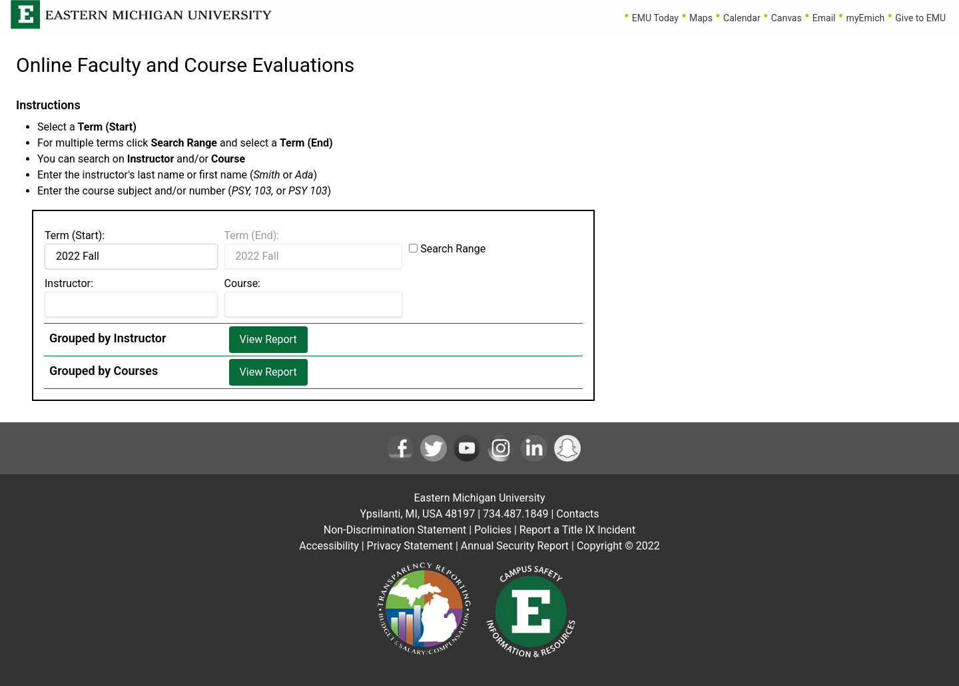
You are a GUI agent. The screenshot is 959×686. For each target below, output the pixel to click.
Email (824, 18)
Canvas (786, 18)
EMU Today (655, 18)
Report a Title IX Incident (577, 529)
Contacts (577, 514)
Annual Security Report (515, 545)
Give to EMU (920, 18)
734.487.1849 (515, 514)
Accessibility (329, 545)
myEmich (865, 18)
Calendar (742, 18)
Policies (492, 529)
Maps (701, 18)
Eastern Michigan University (479, 498)
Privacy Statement (410, 545)
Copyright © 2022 (618, 545)
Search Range (452, 248)
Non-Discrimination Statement (395, 529)
